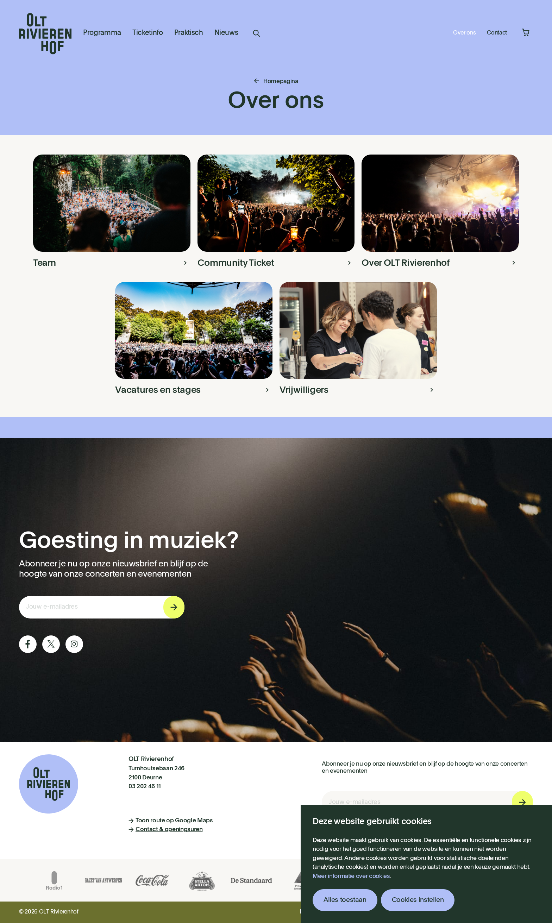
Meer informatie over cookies (351, 876)
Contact (497, 33)
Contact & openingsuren (165, 830)
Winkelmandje (525, 32)
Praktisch (188, 33)
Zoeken (256, 33)
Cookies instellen (418, 900)
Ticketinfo (147, 33)
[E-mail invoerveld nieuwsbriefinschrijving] (101, 607)
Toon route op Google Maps (170, 821)
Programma (102, 33)
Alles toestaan (345, 900)
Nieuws (226, 33)
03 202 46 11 (144, 787)
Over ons (464, 33)
